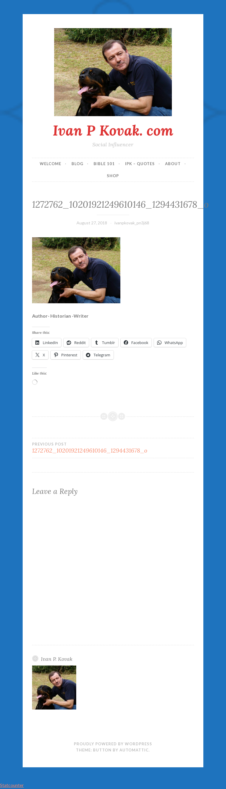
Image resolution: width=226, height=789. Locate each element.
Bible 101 (104, 163)
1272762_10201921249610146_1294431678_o (89, 448)
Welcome (50, 163)
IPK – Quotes (140, 163)
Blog (77, 163)
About (173, 163)
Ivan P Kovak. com (113, 130)
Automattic (134, 750)
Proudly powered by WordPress (113, 743)
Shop (113, 175)
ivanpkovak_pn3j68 (131, 222)
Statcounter (12, 785)
